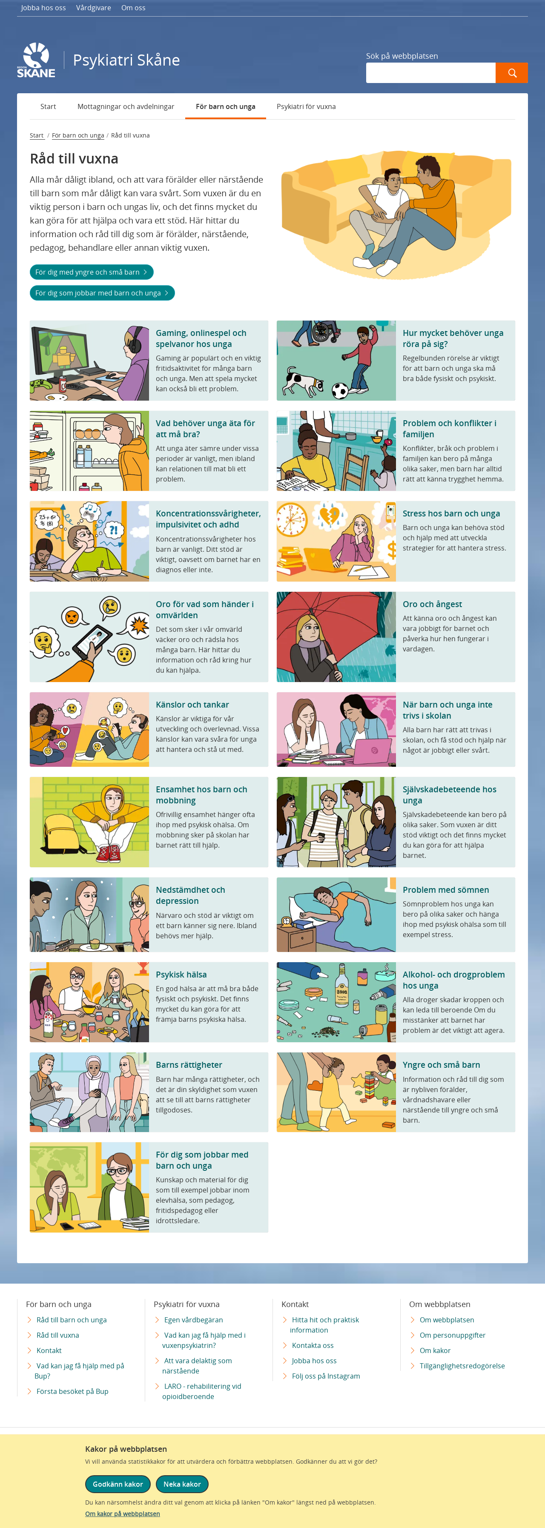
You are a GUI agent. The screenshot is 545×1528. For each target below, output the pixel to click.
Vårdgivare (93, 7)
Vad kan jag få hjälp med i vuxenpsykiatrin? (204, 1340)
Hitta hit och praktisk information (324, 1325)
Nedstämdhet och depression (190, 895)
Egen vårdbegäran (193, 1319)
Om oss (133, 7)
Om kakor (435, 1350)
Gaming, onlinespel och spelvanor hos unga (201, 338)
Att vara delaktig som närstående (197, 1366)
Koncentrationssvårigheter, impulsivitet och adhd (208, 518)
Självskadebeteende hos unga (449, 794)
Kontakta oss (313, 1345)
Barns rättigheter (189, 1064)
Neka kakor (182, 1484)
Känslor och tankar (192, 704)
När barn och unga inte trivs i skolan (448, 710)
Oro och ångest (432, 604)
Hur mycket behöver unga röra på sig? (453, 338)
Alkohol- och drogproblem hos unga (454, 980)
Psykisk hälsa (181, 974)
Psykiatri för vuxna (306, 106)
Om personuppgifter (453, 1335)
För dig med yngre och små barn (88, 272)
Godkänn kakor (118, 1484)
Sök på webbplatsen (402, 56)
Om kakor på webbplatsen (122, 1514)
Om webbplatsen (447, 1319)
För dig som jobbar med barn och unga (99, 293)
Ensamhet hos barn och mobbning (201, 794)
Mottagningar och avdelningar (126, 106)
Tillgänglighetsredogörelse (462, 1365)
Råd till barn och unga (72, 1319)
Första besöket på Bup (73, 1391)
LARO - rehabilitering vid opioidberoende (201, 1391)
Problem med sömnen (446, 889)
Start (48, 106)
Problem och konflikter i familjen (449, 428)
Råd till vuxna (58, 1335)
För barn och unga (225, 106)
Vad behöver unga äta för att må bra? (205, 428)
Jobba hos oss (43, 7)
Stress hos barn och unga (451, 513)
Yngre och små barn (441, 1064)
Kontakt (49, 1350)
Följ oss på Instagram (326, 1376)
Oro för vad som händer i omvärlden (205, 609)
